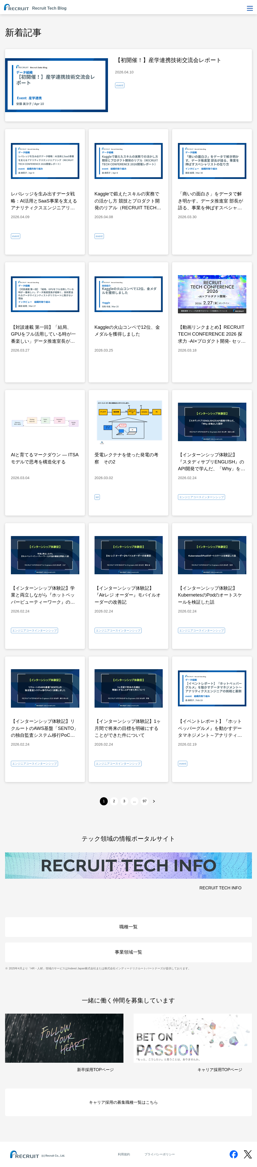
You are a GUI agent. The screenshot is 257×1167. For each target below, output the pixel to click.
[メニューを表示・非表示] (250, 8)
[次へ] (154, 801)
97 (145, 801)
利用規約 (124, 1154)
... (134, 801)
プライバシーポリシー (159, 1154)
